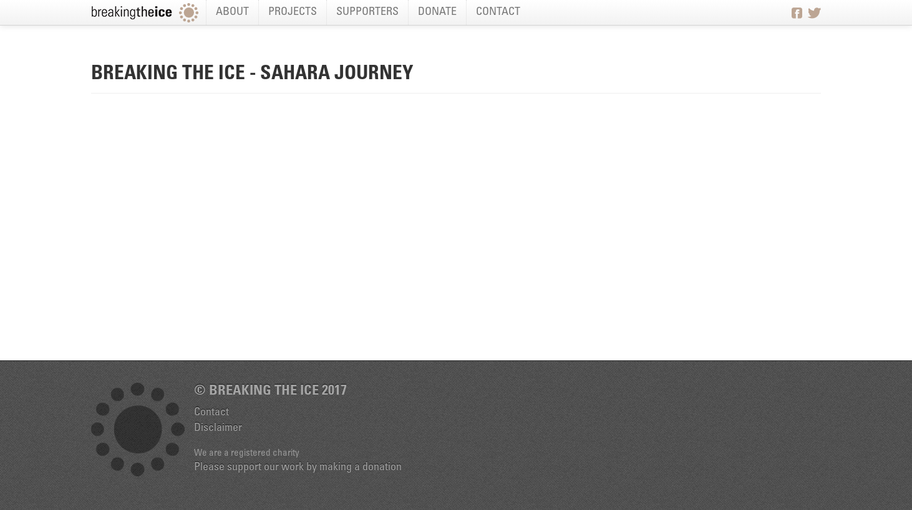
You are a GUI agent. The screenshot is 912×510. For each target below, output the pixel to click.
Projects (292, 12)
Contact (498, 12)
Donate (437, 12)
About (232, 12)
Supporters (367, 12)
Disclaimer (218, 428)
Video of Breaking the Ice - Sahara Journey (456, 230)
